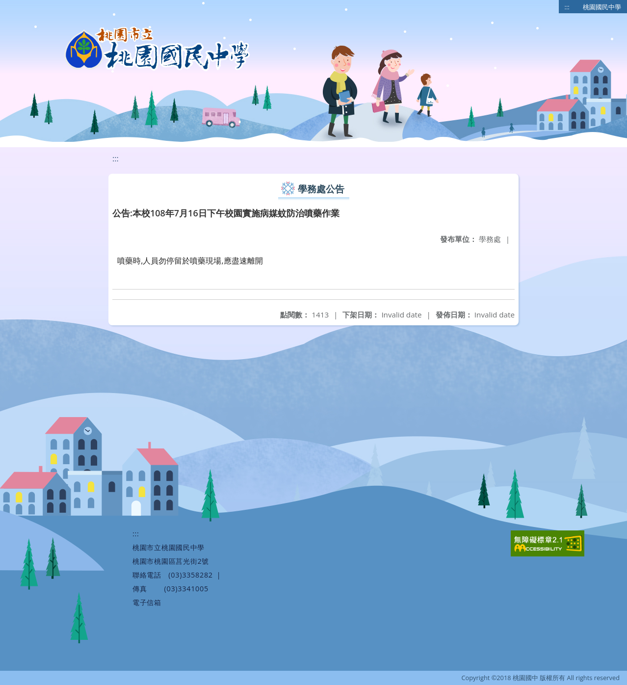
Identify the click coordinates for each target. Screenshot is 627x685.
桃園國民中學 (602, 6)
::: (567, 6)
